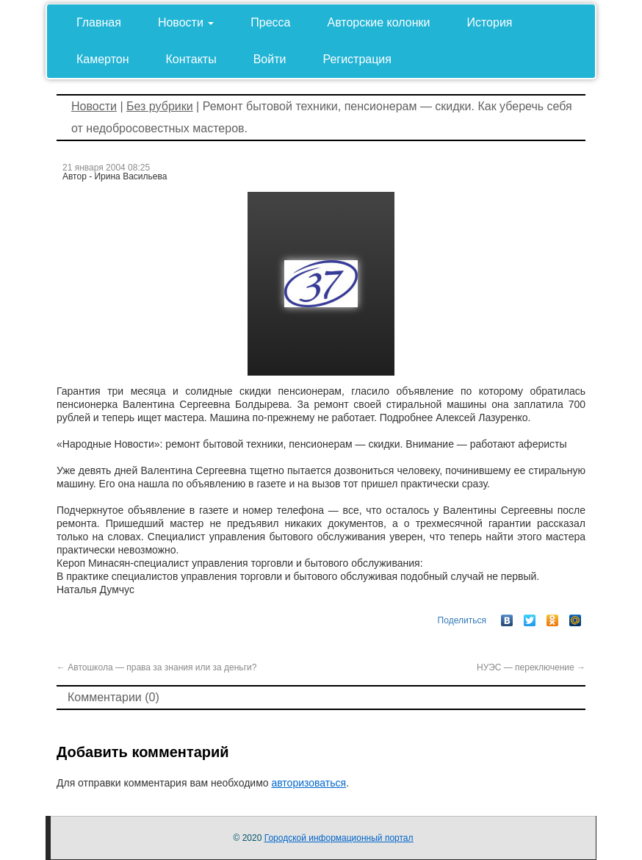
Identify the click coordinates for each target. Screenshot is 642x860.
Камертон (102, 59)
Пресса (270, 22)
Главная (98, 22)
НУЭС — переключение (531, 667)
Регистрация (357, 59)
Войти (269, 59)
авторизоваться (308, 783)
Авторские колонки (379, 22)
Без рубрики (159, 106)
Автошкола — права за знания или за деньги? (156, 667)
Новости (186, 22)
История (489, 22)
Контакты (191, 59)
